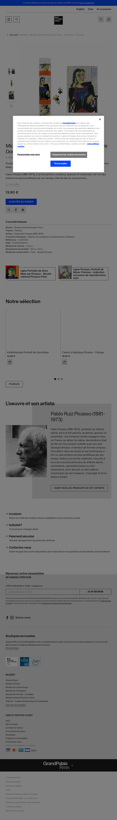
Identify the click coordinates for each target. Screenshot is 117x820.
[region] (58, 144)
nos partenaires (68, 123)
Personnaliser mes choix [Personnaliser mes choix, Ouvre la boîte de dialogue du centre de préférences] (28, 154)
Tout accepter (60, 163)
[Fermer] (100, 119)
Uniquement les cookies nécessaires (69, 155)
